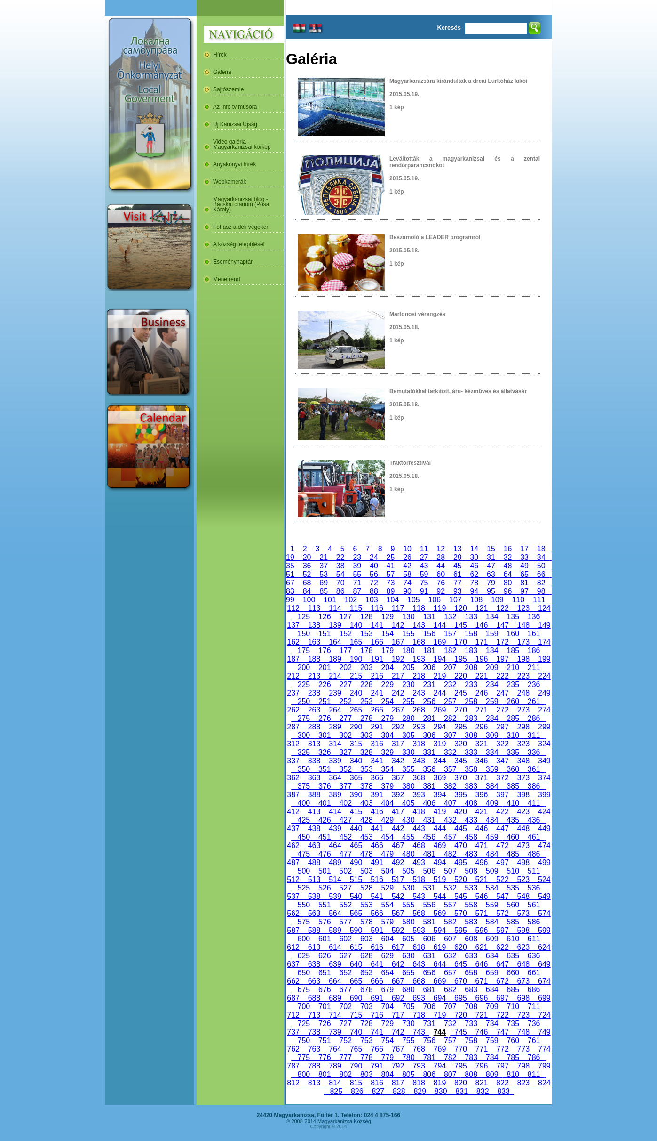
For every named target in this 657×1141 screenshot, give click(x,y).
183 (470, 651)
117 (398, 608)
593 (418, 930)
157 (450, 634)
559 (492, 905)
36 (307, 566)
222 (502, 676)
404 (387, 803)
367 (398, 778)
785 (512, 1057)
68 (307, 583)
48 (507, 566)
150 (303, 634)
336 (533, 752)
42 (407, 566)
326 (324, 752)
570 (460, 913)
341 (376, 761)
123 (523, 608)
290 (356, 727)
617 (398, 947)
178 (366, 651)
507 (450, 871)
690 (356, 998)
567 (398, 913)
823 (523, 1083)
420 (460, 812)
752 (345, 1040)
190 (356, 659)
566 (376, 913)
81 (524, 583)
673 (523, 981)
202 (345, 668)
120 (460, 608)
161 (533, 634)
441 (376, 829)
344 (439, 761)
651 (324, 973)
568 (418, 913)
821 (481, 1083)
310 (512, 735)
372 (502, 778)
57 (390, 574)
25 (390, 557)
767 (398, 1049)
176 (324, 651)
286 (533, 718)
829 (419, 1091)
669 (439, 981)
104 (392, 600)
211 (533, 668)
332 (450, 752)
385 (512, 786)
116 (376, 608)
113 (314, 608)
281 (429, 718)
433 (470, 820)
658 (470, 973)
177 (345, 651)
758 (470, 1040)
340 (356, 761)
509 (492, 871)
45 (457, 566)
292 (398, 727)
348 (523, 761)
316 (376, 744)
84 (307, 591)
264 (335, 710)
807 (450, 1074)
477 (345, 854)
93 (457, 591)
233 (470, 684)
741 (376, 1032)
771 (481, 1049)
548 (523, 896)
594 (439, 930)
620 (460, 947)
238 (314, 693)
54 (340, 574)
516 (376, 879)
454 (387, 837)
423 (523, 812)
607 (450, 939)
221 (481, 676)
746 (481, 1032)
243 (418, 693)
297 (502, 727)
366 (376, 778)
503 (366, 871)
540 (356, 896)
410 (512, 803)
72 (373, 583)
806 (429, 1074)
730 (408, 1024)
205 (408, 668)
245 (460, 693)
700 (303, 1007)
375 (303, 786)
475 (303, 854)
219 (439, 676)
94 (474, 591)
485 (512, 854)
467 (398, 846)
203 (366, 668)
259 (492, 701)
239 (335, 693)
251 (324, 701)
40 (373, 566)
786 (533, 1057)
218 (418, 676)
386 (533, 786)
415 (356, 812)
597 (502, 930)
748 (523, 1032)
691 (376, 998)
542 (398, 896)
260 (512, 701)
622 (502, 947)
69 (323, 583)
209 (492, 668)
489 (335, 862)
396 (481, 795)
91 (424, 591)
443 (418, 829)
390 (356, 795)
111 (539, 600)
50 (541, 566)
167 (398, 642)
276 (324, 718)
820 (460, 1083)
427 (345, 820)
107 (455, 600)
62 (474, 574)
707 (450, 1007)
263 (314, 710)
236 (533, 684)
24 (373, 557)
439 (335, 829)
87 (357, 591)
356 (429, 769)
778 (366, 1057)
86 (340, 591)
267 (398, 710)
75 (424, 583)
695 (460, 998)
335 (512, 752)
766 (376, 1049)
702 (345, 1007)
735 (512, 1024)
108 (476, 600)
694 (439, 998)
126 (324, 617)
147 (502, 625)
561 (533, 905)
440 (356, 829)
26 (407, 557)
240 (356, 693)
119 (439, 608)
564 (335, 913)
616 (376, 947)
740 (356, 1032)
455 (408, 837)
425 (303, 820)
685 (512, 990)
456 (429, 837)
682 (450, 990)
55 (357, 574)
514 (335, 879)
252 (345, 701)
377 (345, 786)
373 (523, 778)
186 (533, 651)
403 (366, 803)
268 (418, 710)
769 (439, 1049)
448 (523, 829)
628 (366, 956)
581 (429, 922)
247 (502, 693)
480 (408, 854)
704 (387, 1007)
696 (481, 998)
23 (357, 557)
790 (356, 1066)
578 (366, 922)
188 (314, 659)
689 (335, 998)
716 (376, 1015)
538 (314, 896)
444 (439, 829)
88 (373, 591)
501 (324, 871)
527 (345, 888)
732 (450, 1024)
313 (314, 744)
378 (366, 786)
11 (424, 549)
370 (460, 778)
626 (324, 956)
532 (450, 888)
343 (418, 761)
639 (335, 964)
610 (512, 939)
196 (481, 659)
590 (356, 930)
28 (440, 557)
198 (523, 659)
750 (303, 1040)
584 (492, 922)
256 (429, 701)
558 (470, 905)
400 (303, 803)
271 (481, 710)
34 (541, 557)
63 (491, 574)
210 (512, 668)
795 (460, 1066)
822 (502, 1083)
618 (418, 947)
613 (314, 947)
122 (502, 608)
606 (429, 939)
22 (340, 557)
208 (470, 668)
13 (457, 549)
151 (324, 634)
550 (303, 905)
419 (439, 812)
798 (523, 1066)
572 (502, 913)
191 (376, 659)
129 (387, 617)
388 (314, 795)
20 (307, 557)
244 (439, 693)
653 (366, 973)
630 (408, 956)
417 (398, 812)
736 (533, 1024)
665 (356, 981)
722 (502, 1015)
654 (387, 973)
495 (460, 862)
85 (323, 591)
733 (470, 1024)
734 (492, 1024)
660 (512, 973)
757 (450, 1040)
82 (541, 583)
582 (450, 922)
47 (491, 566)
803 (366, 1074)
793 (418, 1066)
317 (398, 744)
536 (533, 888)
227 (345, 684)
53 (323, 574)
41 (390, 566)
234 (492, 684)
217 (398, 676)
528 (366, 888)
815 (356, 1083)
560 (512, 905)
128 (366, 617)
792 (398, 1066)
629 (387, 956)
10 (407, 549)
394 (439, 795)
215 (356, 676)
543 (418, 896)
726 (324, 1024)
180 (408, 651)
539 (335, 896)
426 (324, 820)
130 (408, 617)
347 (502, 761)
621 (481, 947)
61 (457, 574)
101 (329, 600)
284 (492, 718)
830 (440, 1091)
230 (408, 684)
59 (424, 574)
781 (429, 1057)
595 (460, 930)
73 (390, 583)
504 (387, 871)
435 (512, 820)
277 (345, 718)
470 (460, 846)
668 (418, 981)
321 (481, 744)
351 (324, 769)
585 (512, 922)
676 (324, 990)
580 (408, 922)
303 (366, 735)
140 (356, 625)
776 (324, 1057)
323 (523, 744)
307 (450, 735)
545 (460, 896)
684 (492, 990)
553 (366, 905)
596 (481, 930)
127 (345, 617)
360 (512, 769)
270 (460, 710)
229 (387, 684)
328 (366, 752)
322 (502, 744)
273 (523, 710)
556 (429, 905)
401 (324, 803)
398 (523, 795)
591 (376, 930)
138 (314, 625)
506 (429, 871)
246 (481, 693)
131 (429, 617)
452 (345, 837)
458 (470, 837)
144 (439, 625)
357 (450, 769)
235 (512, 684)
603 (366, 939)
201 (324, 668)
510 (512, 871)
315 (356, 744)
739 (335, 1032)
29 (457, 557)
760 (512, 1040)
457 (450, 837)
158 (470, 634)
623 (523, 947)
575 (303, 922)
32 (507, 557)
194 (439, 659)
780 (408, 1057)
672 (502, 981)
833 (503, 1091)
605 (408, 939)
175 (303, 651)
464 (335, 846)
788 (314, 1066)
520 (460, 879)
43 (424, 566)
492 (398, 862)
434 (492, 820)
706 (429, 1007)
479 (387, 854)
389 (335, 795)
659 (492, 973)
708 (470, 1007)
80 (507, 583)
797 (502, 1066)
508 (470, 871)
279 (387, 718)
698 (523, 998)
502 (345, 871)
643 (418, 964)
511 (533, 871)
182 (450, 651)
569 (439, 913)
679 (387, 990)
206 (429, 668)
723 (523, 1015)
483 (470, 854)
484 (492, 854)
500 (303, 871)
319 (439, 744)
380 (408, 786)
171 (481, 642)
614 (335, 947)
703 (366, 1007)
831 (461, 1091)
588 (314, 930)
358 (470, 769)
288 (314, 727)
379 (387, 786)
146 (481, 625)
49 (524, 566)
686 (533, 990)
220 (460, 676)
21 (323, 557)
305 (408, 735)
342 (398, 761)
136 (533, 617)
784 (492, 1057)
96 (507, 591)
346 (481, 761)
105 (413, 600)
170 (460, 642)
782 (450, 1057)
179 (387, 651)
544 (439, 896)
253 (366, 701)
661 (533, 973)
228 (366, 684)
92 (440, 591)
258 (470, 701)
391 (376, 795)
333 (470, 752)
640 (356, 964)
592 (398, 930)
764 (335, 1049)
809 (492, 1074)
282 (450, 718)
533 (470, 888)
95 (491, 591)
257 (450, 701)
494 (439, 862)
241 (376, 693)
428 (366, 820)
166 (376, 642)
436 (533, 820)
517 (398, 879)
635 (512, 956)
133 (470, 617)
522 (502, 879)
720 (460, 1015)
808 (470, 1074)
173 (523, 642)
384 (492, 786)
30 (474, 557)
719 (439, 1015)
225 (303, 684)
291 (376, 727)
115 (356, 608)
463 (314, 846)
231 (429, 684)
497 (502, 862)
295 (460, 727)
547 (502, 896)
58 (407, 574)
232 (450, 684)
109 (497, 600)
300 (303, 735)
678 (366, 990)
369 (439, 778)
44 (440, 566)
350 (303, 769)
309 (492, 735)
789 (335, 1066)
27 (424, 557)
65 (524, 574)
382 (450, 786)
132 (450, 617)
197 (502, 659)
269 (439, 710)
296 (481, 727)
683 (470, 990)
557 (450, 905)
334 (492, 752)
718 (418, 1015)
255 (408, 701)
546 (481, 896)
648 (523, 964)
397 (502, 795)
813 (314, 1083)
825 (336, 1091)
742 (398, 1032)
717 (398, 1015)
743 (418, 1032)
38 (340, 566)
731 (429, 1024)
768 (418, 1049)
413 (314, 812)
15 (491, 549)
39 (357, 566)
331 (429, 752)
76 (440, 583)
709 (492, 1007)
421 (481, 812)
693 (418, 998)
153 (366, 634)
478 (366, 854)
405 (408, 803)
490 (356, 862)
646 (481, 964)
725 (303, 1024)
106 (434, 600)
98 (541, 591)
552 (345, 905)
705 (408, 1007)
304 (387, 735)
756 (429, 1040)
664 (335, 981)
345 (460, 761)
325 (303, 752)
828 (398, 1091)
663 (314, 981)
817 (398, 1083)
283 (470, 718)
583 (470, 922)
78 (474, 583)
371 (481, 778)
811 (533, 1074)
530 (408, 888)
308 (470, 735)
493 (418, 862)
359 (492, 769)
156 (429, 634)
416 (376, 812)
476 (324, 854)
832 (482, 1091)
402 (345, 803)
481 (429, 854)
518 (418, 879)
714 (335, 1015)
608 (470, 939)
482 (450, 854)
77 (457, 583)
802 (345, 1074)
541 (376, 896)
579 (387, 922)
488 (314, 862)
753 (366, 1040)
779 (387, 1057)
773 (523, 1049)
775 (303, 1057)
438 (314, 829)
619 (439, 947)
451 (324, 837)
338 (314, 761)
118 (418, 608)
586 (533, 922)
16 (507, 549)
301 (324, 735)
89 (390, 591)
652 (345, 973)
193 (418, 659)
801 (324, 1074)
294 (439, 727)
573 (523, 913)
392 (398, 795)
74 (407, 583)
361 (533, 769)
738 (314, 1032)
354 (387, 769)
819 (439, 1083)
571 (481, 913)
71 (357, 583)
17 (524, 549)
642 (398, 964)
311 (533, 735)
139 (335, 625)
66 (541, 574)
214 (335, 676)
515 (356, 879)
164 (335, 642)
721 (481, 1015)
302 (345, 735)
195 (460, 659)
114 (335, 608)
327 (345, 752)
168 (418, 642)
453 (366, 837)
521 (481, 879)
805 (408, 1074)
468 (418, 846)
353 (366, 769)
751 (324, 1040)
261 (533, 701)
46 (474, 566)
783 (470, 1057)
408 (470, 803)
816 (376, 1083)
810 (512, 1074)
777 (345, 1057)
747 (502, 1032)
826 (357, 1091)
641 (376, 964)
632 (450, 956)
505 (408, 871)
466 (376, 846)
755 (408, 1040)
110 (518, 600)
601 (324, 939)
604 (387, 939)
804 (387, 1074)
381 (429, 786)
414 (335, 812)
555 (408, 905)
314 (335, 744)
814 (335, 1083)
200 (303, 668)
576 (324, 922)
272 (502, 710)
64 (507, 574)
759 (492, 1040)
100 (309, 600)
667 (398, 981)
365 (356, 778)
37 (323, 566)
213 (314, 676)
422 (502, 812)
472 (502, 846)
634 (492, 956)
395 (460, 795)
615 (356, 947)
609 (492, 939)
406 (429, 803)
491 (376, 862)
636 (533, 956)
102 (350, 600)
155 (408, 634)
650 (303, 973)
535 (512, 888)
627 (345, 956)
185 (512, 651)
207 (450, 668)
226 (324, 684)
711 (533, 1007)
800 (303, 1074)
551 (324, 905)
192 (398, 659)
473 (523, 846)
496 (481, 862)
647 (502, 964)
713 (314, 1015)
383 (470, 786)
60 (440, 574)
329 (387, 752)
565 (356, 913)
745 (460, 1032)
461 (533, 837)
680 (408, 990)
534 (492, 888)
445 (460, 829)
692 (398, 998)
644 (439, 964)
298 (523, 727)
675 (303, 990)
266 (376, 710)
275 (303, 718)
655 (408, 973)
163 (314, 642)
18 (541, 549)
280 (408, 718)
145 (460, 625)
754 (387, 1040)
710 (512, 1007)
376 (324, 786)
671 (481, 981)
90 (407, 591)
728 (366, 1024)
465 (356, 846)
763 (314, 1049)
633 (470, 956)
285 (512, 718)
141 (376, 625)
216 (376, 676)
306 (429, 735)
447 (502, 829)
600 (303, 939)
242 (398, 693)
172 (502, 642)
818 (418, 1083)
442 (398, 829)
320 (460, 744)
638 (314, 964)
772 (502, 1049)
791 (376, 1066)
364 (335, 778)
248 (523, 693)
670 (460, 981)
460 (512, 837)
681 (429, 990)
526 (324, 888)
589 (335, 930)
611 (533, 939)
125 (303, 617)
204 (387, 668)
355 (408, 769)
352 (345, 769)
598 (523, 930)
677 (345, 990)
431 (429, 820)
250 (303, 701)
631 (429, 956)
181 (429, 651)
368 (418, 778)
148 (523, 625)
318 (418, 744)
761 (533, 1040)
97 (524, 591)
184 (492, 651)
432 (450, 820)
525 (303, 888)
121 (481, 608)
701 (324, 1007)
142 (398, 625)
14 (474, 549)
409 (492, 803)
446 (481, 829)
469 (439, 846)
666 (376, 981)
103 (371, 600)
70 (340, 583)
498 (523, 862)
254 (387, 701)
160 (512, 634)
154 (387, 634)
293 (418, 727)
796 (481, 1066)
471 (481, 846)
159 (492, 634)
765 (356, 1049)
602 (345, 939)
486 (533, 854)
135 (512, 617)
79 (491, 583)
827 (378, 1091)
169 (439, 642)
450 (303, 837)
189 (335, 659)
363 (314, 778)
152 (345, 634)
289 (335, 727)
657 (450, 973)
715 (356, 1015)
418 (418, 812)
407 (450, 803)
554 (387, 905)
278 (366, 718)
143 (418, 625)
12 (440, 549)
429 (387, 820)
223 (523, 676)
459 (492, 837)
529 (387, 888)
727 (345, 1024)
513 (314, 879)
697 (502, 998)
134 (492, 617)
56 (373, 574)
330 (408, 752)
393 (418, 795)
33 (524, 557)
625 (303, 956)
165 (356, 642)
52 (307, 574)
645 (460, 964)
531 (429, 888)
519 (439, 879)
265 (356, 710)
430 (408, 820)
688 (314, 998)
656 (429, 973)
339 (335, 761)
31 (491, 557)
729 (387, 1024)
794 (439, 1066)
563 (314, 913)
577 (345, 922)
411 (533, 803)
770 (460, 1049)
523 (523, 879)
